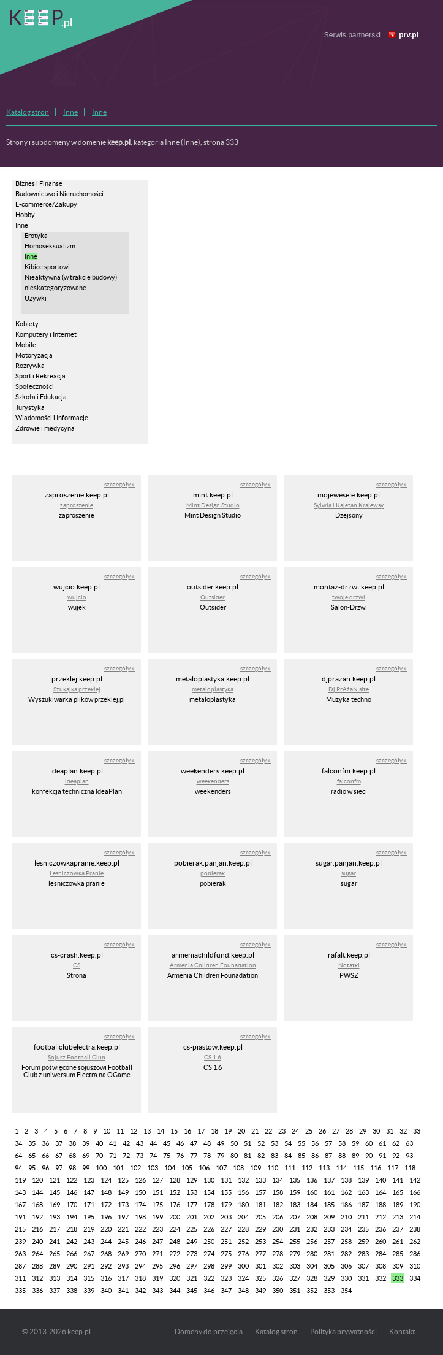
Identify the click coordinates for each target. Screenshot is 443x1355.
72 (126, 1155)
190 (414, 1204)
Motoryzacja (34, 355)
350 (277, 1290)
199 (157, 1217)
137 (329, 1180)
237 (397, 1229)
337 (54, 1290)
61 (382, 1143)
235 (363, 1229)
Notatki (349, 965)
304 (311, 1266)
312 (37, 1278)
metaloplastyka (212, 689)
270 (140, 1253)
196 (106, 1217)
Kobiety (27, 324)
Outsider (212, 597)
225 (191, 1229)
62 (395, 1143)
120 (37, 1180)
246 (140, 1241)
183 (294, 1204)
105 (186, 1168)
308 (380, 1266)
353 (329, 1290)
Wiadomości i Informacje (51, 417)
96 (45, 1168)
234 (346, 1229)
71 (112, 1155)
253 (260, 1241)
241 (54, 1241)
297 (191, 1266)
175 (157, 1204)
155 (226, 1192)
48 (207, 1143)
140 (380, 1180)
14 (160, 1131)
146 (71, 1192)
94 (18, 1168)
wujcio (76, 597)
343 (157, 1290)
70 (99, 1155)
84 (288, 1155)
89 (355, 1155)
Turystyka (30, 407)
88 (342, 1155)
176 (174, 1204)
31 (389, 1131)
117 (392, 1168)
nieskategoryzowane (55, 287)
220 (106, 1229)
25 (308, 1131)
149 (123, 1192)
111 (289, 1168)
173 (123, 1204)
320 (174, 1278)
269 (123, 1253)
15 (174, 1131)
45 (166, 1143)
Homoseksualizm (50, 246)
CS (76, 965)
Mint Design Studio (213, 505)
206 (277, 1217)
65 (32, 1155)
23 (282, 1131)
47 (193, 1143)
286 (414, 1253)
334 (414, 1278)
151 (157, 1192)
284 (380, 1253)
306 (346, 1266)
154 (208, 1192)
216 (37, 1229)
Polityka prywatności (343, 1331)
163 (363, 1192)
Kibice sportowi (47, 267)
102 (135, 1168)
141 (397, 1180)
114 (341, 1168)
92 (395, 1155)
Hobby (25, 214)
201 (191, 1217)
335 (20, 1290)
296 (174, 1266)
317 (123, 1278)
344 (174, 1290)
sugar (348, 873)
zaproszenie (76, 505)
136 (311, 1180)
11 (120, 1131)
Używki (36, 298)
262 (414, 1241)
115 (358, 1168)
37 (58, 1143)
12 (133, 1131)
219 (88, 1229)
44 (153, 1143)
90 (369, 1155)
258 (346, 1241)
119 (20, 1180)
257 (329, 1241)
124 (106, 1180)
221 (123, 1229)
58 (342, 1143)
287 (20, 1266)
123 (88, 1180)
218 (71, 1229)
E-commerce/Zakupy (46, 204)
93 (409, 1155)
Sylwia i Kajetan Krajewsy (349, 505)
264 (37, 1253)
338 (71, 1290)
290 (71, 1266)
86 (315, 1155)
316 (106, 1278)
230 (277, 1229)
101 (118, 1168)
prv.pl (408, 35)
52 (261, 1143)
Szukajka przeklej (76, 689)
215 (20, 1229)
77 (193, 1155)
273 (191, 1253)
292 (106, 1266)
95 (32, 1168)
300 (243, 1266)
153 (191, 1192)
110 (272, 1168)
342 (140, 1290)
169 (54, 1204)
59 (355, 1143)
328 (311, 1278)
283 (363, 1253)
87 (328, 1155)
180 (243, 1204)
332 (380, 1278)
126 (140, 1180)
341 (123, 1290)
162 (346, 1192)
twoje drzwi (348, 597)
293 (123, 1266)
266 (71, 1253)
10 (106, 1131)
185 (329, 1204)
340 (106, 1290)
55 (301, 1143)
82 (261, 1155)
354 (346, 1290)
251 (226, 1241)
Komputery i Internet (46, 334)
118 (409, 1168)
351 (294, 1290)
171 (88, 1204)
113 (324, 1168)
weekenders (213, 781)
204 (243, 1217)
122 (71, 1180)
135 (294, 1180)
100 (101, 1168)
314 (71, 1278)
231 (294, 1229)
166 (414, 1192)
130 (208, 1180)
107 (221, 1168)
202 (208, 1217)
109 (255, 1168)
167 (20, 1204)
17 (201, 1131)
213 (397, 1217)
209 (329, 1217)
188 (380, 1204)
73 (139, 1155)
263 (20, 1253)
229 (260, 1229)
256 (311, 1241)
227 (226, 1229)
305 (329, 1266)
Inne (70, 112)
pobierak (212, 873)
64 (18, 1155)
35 (32, 1143)
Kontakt (402, 1331)
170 (71, 1204)
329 (329, 1278)
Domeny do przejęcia (209, 1331)
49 (220, 1143)
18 (214, 1131)
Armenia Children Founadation (213, 965)
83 (274, 1155)
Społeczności (34, 386)
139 (363, 1180)
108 (238, 1168)
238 (414, 1229)
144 (37, 1192)
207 (294, 1217)
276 (243, 1253)
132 (243, 1180)
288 (37, 1266)
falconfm (349, 781)
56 (315, 1143)
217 (54, 1229)
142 (414, 1180)
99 (85, 1168)
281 (329, 1253)
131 (226, 1180)
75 (166, 1155)
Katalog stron (27, 112)
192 (37, 1217)
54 (288, 1143)
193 (54, 1217)
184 (311, 1204)
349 (260, 1290)
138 (346, 1180)
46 (180, 1143)
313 (54, 1278)
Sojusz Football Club (76, 1057)
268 (106, 1253)
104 (169, 1168)
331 (363, 1278)
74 (153, 1155)
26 (322, 1131)
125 (123, 1180)
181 (260, 1204)
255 (294, 1241)
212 (380, 1217)
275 (226, 1253)
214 (414, 1217)
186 (346, 1204)
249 (191, 1241)
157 (260, 1192)
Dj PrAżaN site (348, 689)
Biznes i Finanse (38, 183)
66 (45, 1155)
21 (255, 1131)
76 (180, 1155)
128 (174, 1180)
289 (54, 1266)
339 (88, 1290)
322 (208, 1278)
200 (174, 1217)
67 (58, 1155)
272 (174, 1253)
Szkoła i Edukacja (41, 397)
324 (243, 1278)
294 (140, 1266)
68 (72, 1155)
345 (191, 1290)
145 (54, 1192)
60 (369, 1143)
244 (106, 1241)
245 (123, 1241)
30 (376, 1131)
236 (380, 1229)
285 (397, 1253)
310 (414, 1266)
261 (397, 1241)
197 (123, 1217)
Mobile (25, 344)
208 (311, 1217)
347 (226, 1290)
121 (54, 1180)
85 (301, 1155)
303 (294, 1266)
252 (243, 1241)
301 (260, 1266)
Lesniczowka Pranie (77, 873)
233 (329, 1229)
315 (88, 1278)
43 (139, 1143)
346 (208, 1290)
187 (363, 1204)
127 (157, 1180)
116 (375, 1168)
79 (220, 1155)
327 (294, 1278)
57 (328, 1143)
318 (140, 1278)
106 (204, 1168)
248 (174, 1241)
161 (329, 1192)
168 (37, 1204)
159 (294, 1192)
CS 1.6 (212, 1057)
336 (37, 1290)
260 (380, 1241)
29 (362, 1131)
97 (58, 1168)
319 (157, 1278)
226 (208, 1229)
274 (208, 1253)
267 (88, 1253)
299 (226, 1266)
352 (311, 1290)
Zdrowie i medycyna (45, 428)
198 (140, 1217)
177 (191, 1204)
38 (72, 1143)
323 (226, 1278)
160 (311, 1192)
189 (397, 1204)
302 (277, 1266)
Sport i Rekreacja (40, 376)
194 (71, 1217)
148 (106, 1192)
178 (208, 1204)
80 (234, 1155)
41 (112, 1143)
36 (45, 1143)
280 (311, 1253)
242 (71, 1241)
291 (88, 1266)
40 (99, 1143)
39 (85, 1143)
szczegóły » (119, 484)
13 (147, 1131)
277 (260, 1253)
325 (260, 1278)
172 (106, 1204)
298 (208, 1266)
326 (277, 1278)
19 (228, 1131)
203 (226, 1217)
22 (268, 1131)
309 (397, 1266)
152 (174, 1192)
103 (152, 1168)
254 (277, 1241)
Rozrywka (30, 365)
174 (140, 1204)
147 (88, 1192)
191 (20, 1217)
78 (207, 1155)
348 (243, 1290)
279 (294, 1253)
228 (243, 1229)
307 (363, 1266)
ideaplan (77, 781)
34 (18, 1143)
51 (247, 1143)
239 (20, 1241)
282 (346, 1253)
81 (247, 1155)
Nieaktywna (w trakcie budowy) (71, 277)
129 (191, 1180)
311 (20, 1278)
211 (363, 1217)
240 (37, 1241)
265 (54, 1253)
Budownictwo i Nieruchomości (59, 194)
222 (140, 1229)
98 (72, 1168)
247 (157, 1241)
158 (277, 1192)
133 (260, 1180)
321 (191, 1278)
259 (363, 1241)
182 (277, 1204)
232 (311, 1229)
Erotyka (36, 235)
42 (126, 1143)
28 (349, 1131)
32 (403, 1131)
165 (397, 1192)
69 (85, 1155)
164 (380, 1192)
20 (241, 1131)
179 (226, 1204)
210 (346, 1217)
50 (234, 1143)
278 (277, 1253)
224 (174, 1229)
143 (20, 1192)
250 (208, 1241)
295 (157, 1266)
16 (187, 1131)
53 (274, 1143)
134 (277, 1180)
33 (416, 1131)
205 (260, 1217)
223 (157, 1229)
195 (88, 1217)
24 (295, 1131)
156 (243, 1192)
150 (140, 1192)
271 (157, 1253)
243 (88, 1241)
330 (346, 1278)
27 (335, 1131)
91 (382, 1155)
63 (409, 1143)
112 (306, 1168)
